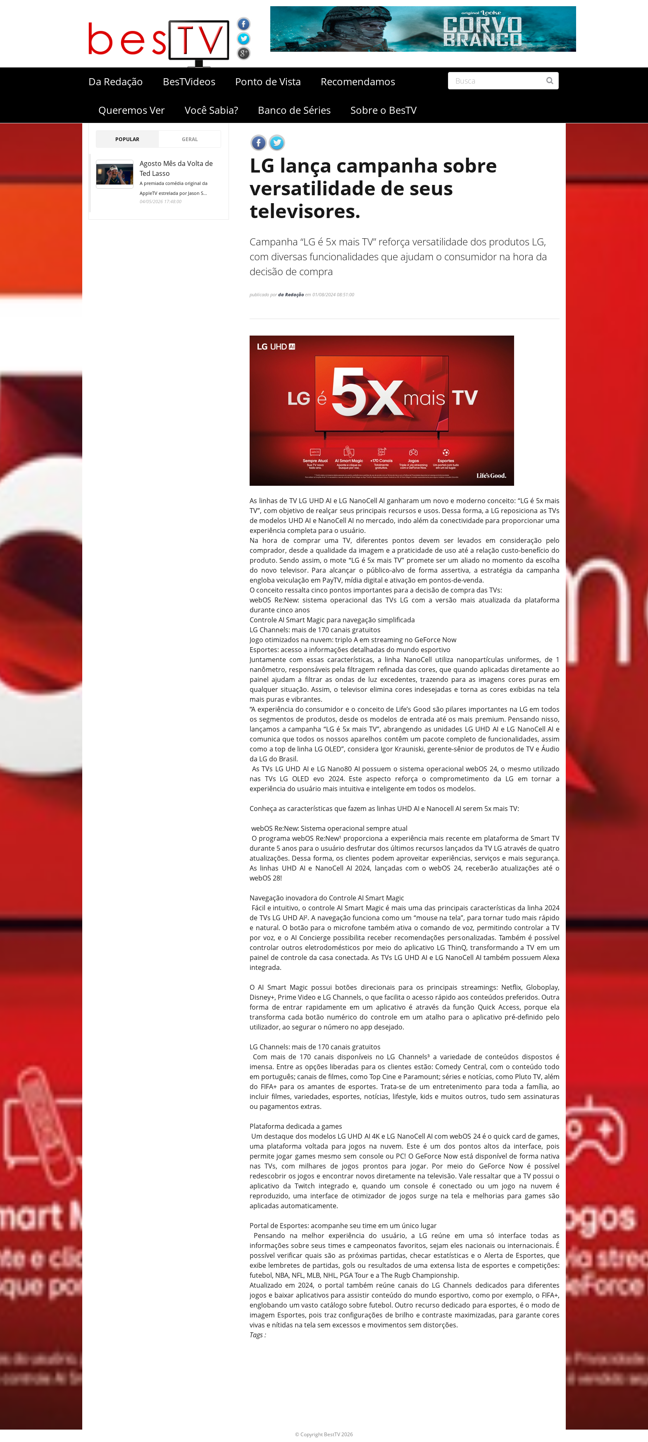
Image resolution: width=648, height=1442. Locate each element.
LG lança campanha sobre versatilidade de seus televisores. (377, 189)
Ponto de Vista (268, 81)
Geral (190, 139)
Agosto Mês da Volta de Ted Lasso (181, 178)
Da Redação (115, 81)
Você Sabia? (211, 110)
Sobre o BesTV (383, 110)
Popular (127, 139)
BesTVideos (189, 81)
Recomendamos (358, 81)
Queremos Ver (131, 110)
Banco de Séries (294, 110)
